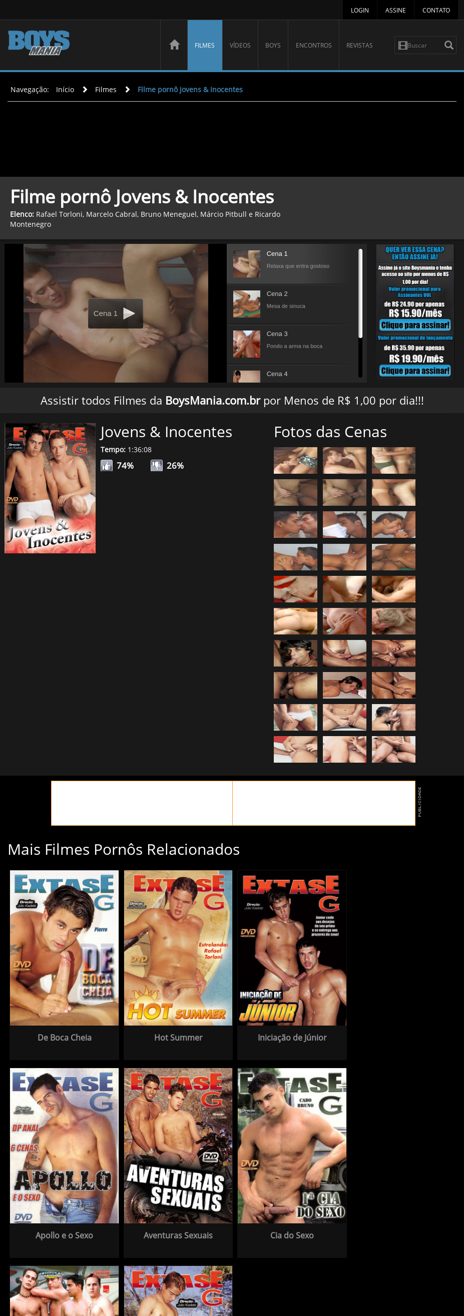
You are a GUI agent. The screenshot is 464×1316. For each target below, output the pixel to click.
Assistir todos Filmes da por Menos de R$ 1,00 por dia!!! (232, 400)
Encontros (314, 45)
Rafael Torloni (59, 214)
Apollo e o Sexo (394, 1032)
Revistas (359, 45)
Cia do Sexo (173, 1225)
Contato (436, 10)
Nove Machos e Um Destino (283, 1230)
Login (360, 10)
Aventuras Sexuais (62, 1225)
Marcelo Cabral (111, 214)
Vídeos (240, 45)
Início (65, 89)
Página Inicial (234, 1273)
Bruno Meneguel (169, 214)
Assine (395, 10)
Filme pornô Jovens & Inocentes (190, 89)
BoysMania (79, 46)
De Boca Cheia (63, 1032)
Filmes (205, 45)
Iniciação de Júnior (283, 1032)
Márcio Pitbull (223, 214)
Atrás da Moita (393, 1225)
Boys (273, 45)
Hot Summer (173, 1032)
